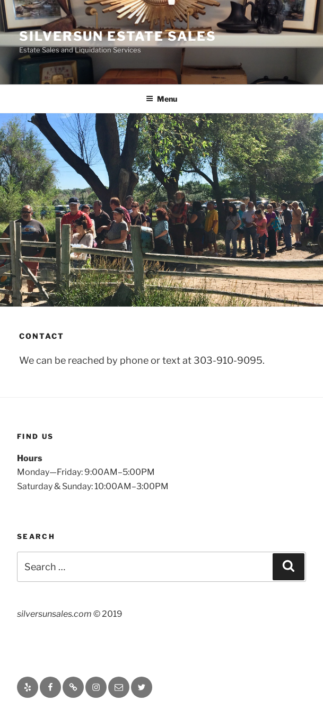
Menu (161, 98)
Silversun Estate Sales (117, 36)
